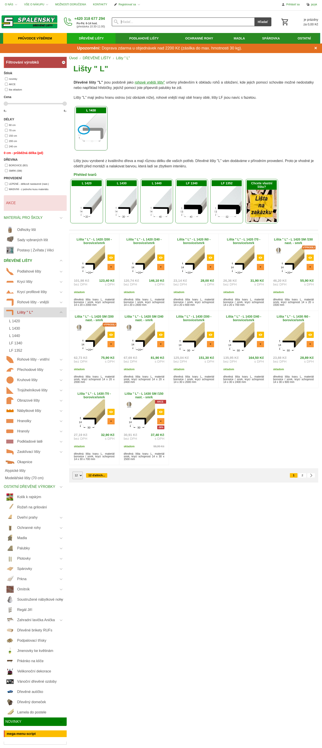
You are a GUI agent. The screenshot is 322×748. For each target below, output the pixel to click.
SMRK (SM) (13, 170)
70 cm (10, 130)
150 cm (11, 135)
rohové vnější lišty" (150, 82)
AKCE (10, 84)
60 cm (10, 124)
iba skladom (13, 89)
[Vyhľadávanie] (183, 21)
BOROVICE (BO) (16, 165)
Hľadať (263, 22)
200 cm (11, 141)
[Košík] (299, 22)
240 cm (11, 146)
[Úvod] (29, 22)
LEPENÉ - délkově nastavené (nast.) (27, 183)
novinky (11, 78)
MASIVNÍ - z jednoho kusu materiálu (26, 189)
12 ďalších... (96, 475)
